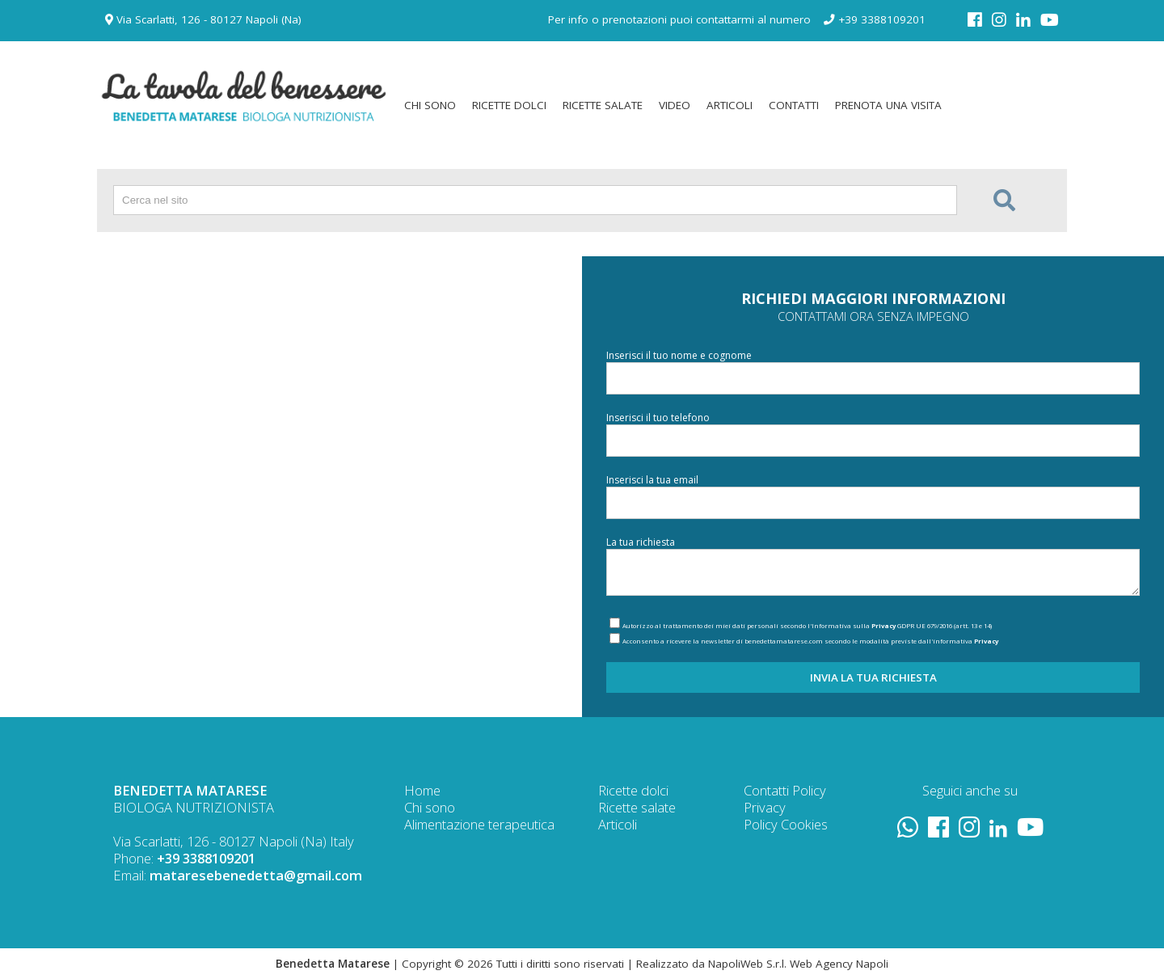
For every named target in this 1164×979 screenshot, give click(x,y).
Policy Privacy (785, 799)
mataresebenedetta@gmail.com (256, 875)
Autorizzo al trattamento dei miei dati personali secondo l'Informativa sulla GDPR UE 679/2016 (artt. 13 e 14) (807, 626)
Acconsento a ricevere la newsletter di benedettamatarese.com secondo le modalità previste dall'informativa (810, 641)
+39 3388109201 (875, 19)
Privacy (883, 626)
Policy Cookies (786, 824)
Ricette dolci (633, 790)
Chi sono (429, 807)
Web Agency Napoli (839, 963)
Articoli (617, 824)
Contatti (766, 790)
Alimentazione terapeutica (479, 824)
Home (422, 790)
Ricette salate (637, 807)
